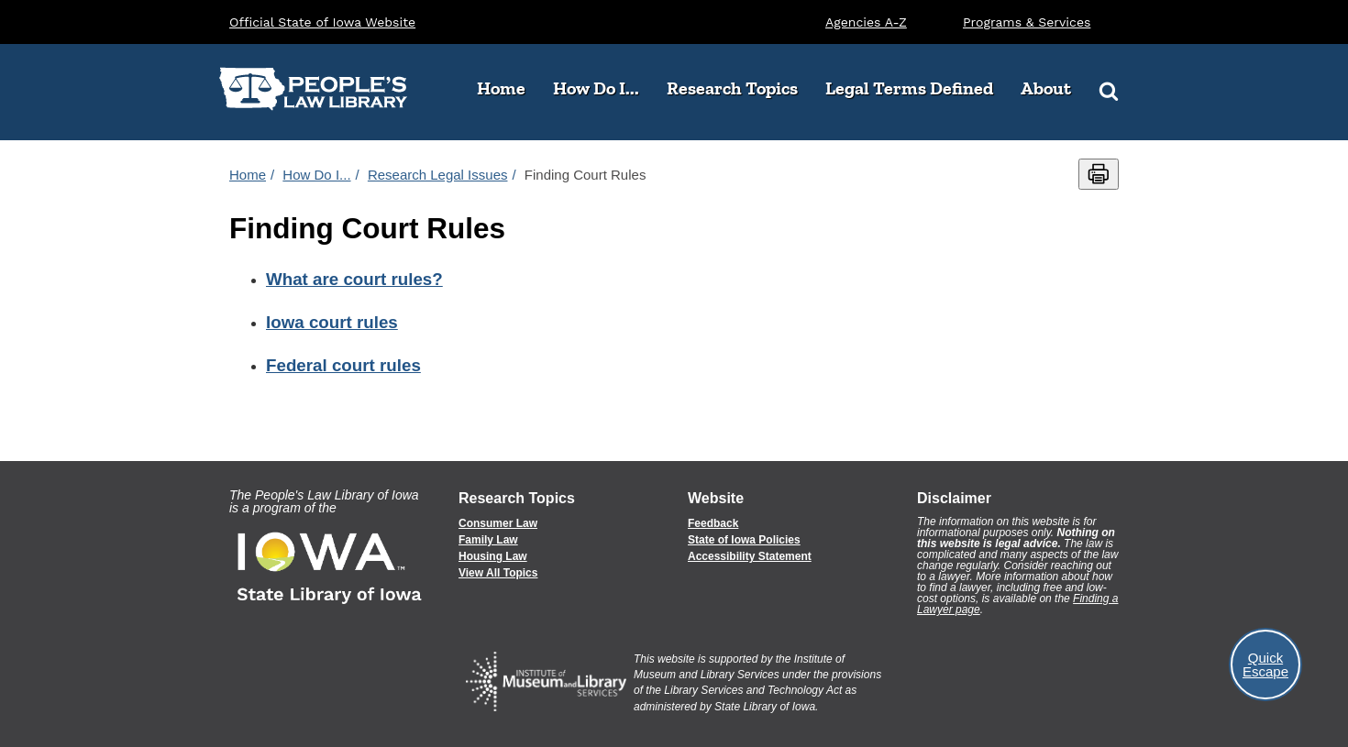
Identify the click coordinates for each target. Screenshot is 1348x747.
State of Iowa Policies (744, 539)
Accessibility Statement (750, 556)
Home (501, 88)
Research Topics (739, 88)
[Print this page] (1098, 174)
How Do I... (603, 88)
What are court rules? (354, 279)
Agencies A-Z (866, 22)
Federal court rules (343, 365)
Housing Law (493, 556)
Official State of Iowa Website (322, 22)
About (1053, 88)
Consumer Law (498, 523)
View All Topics (498, 572)
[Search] (1109, 89)
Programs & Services (1026, 22)
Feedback (713, 523)
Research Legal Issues (438, 174)
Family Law (488, 539)
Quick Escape (1265, 664)
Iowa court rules (332, 322)
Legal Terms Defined (909, 88)
